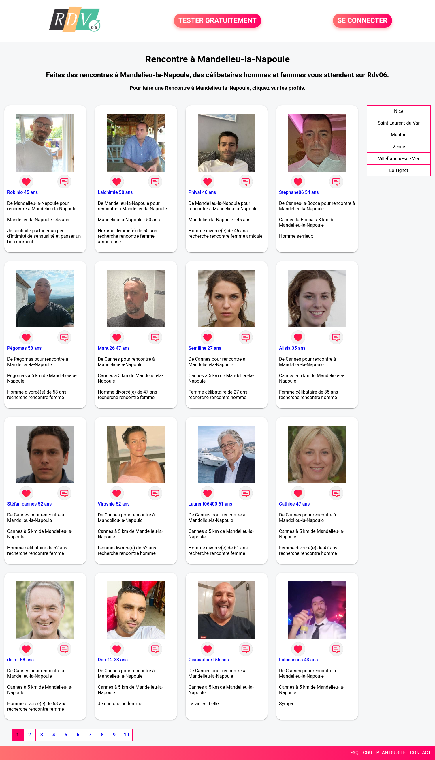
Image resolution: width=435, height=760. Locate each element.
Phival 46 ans (202, 192)
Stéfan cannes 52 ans (29, 504)
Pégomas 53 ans (24, 348)
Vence (398, 146)
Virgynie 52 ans (113, 504)
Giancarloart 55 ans (209, 659)
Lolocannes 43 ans (298, 659)
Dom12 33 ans (113, 659)
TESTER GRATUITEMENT (217, 21)
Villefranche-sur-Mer (398, 158)
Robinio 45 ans (22, 192)
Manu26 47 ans (114, 348)
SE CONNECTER (362, 21)
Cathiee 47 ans (294, 504)
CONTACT (420, 752)
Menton (398, 135)
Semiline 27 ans (205, 348)
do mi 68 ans (20, 659)
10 (126, 734)
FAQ (354, 752)
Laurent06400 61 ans (210, 504)
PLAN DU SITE (391, 752)
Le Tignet (398, 170)
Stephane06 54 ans (299, 192)
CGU (367, 752)
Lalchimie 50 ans (115, 192)
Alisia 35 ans (292, 348)
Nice (398, 111)
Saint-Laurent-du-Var (399, 123)
